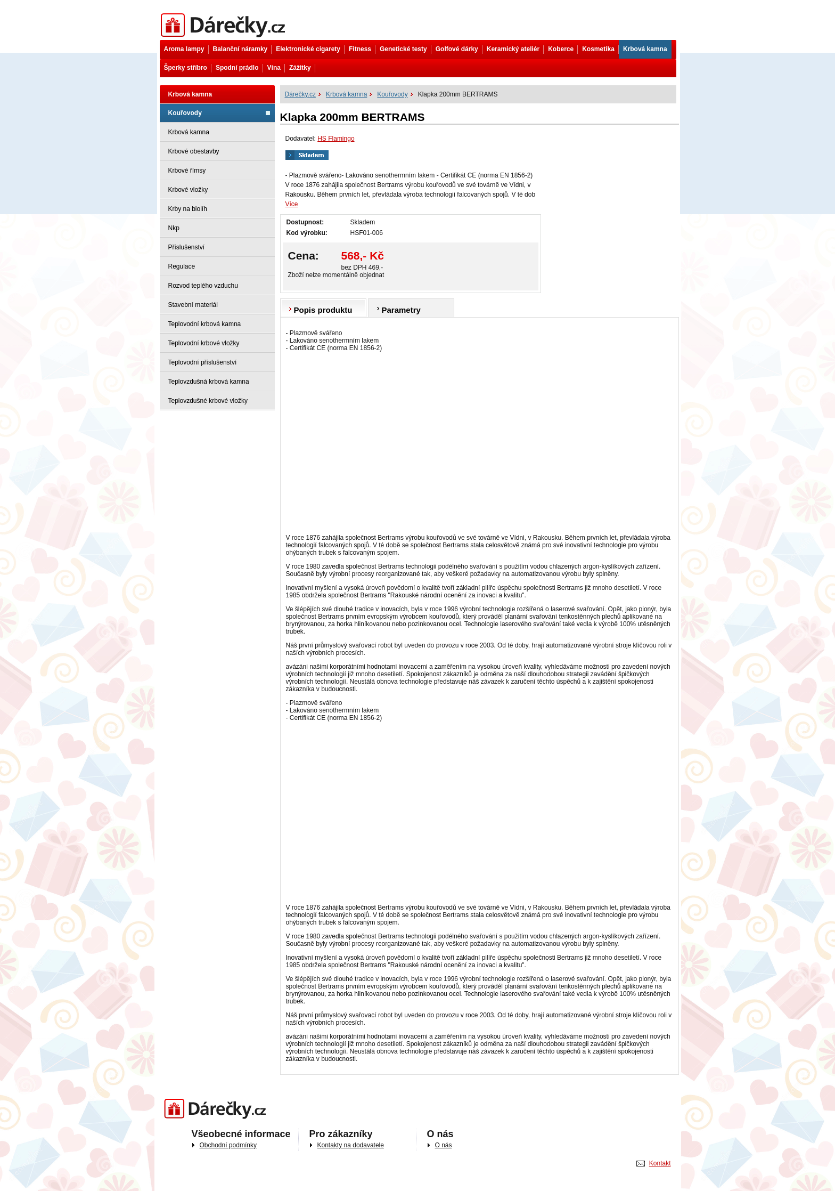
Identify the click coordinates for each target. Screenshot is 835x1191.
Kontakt (660, 1163)
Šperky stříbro (185, 67)
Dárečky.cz (225, 25)
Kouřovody (185, 113)
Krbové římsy (187, 170)
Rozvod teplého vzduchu (203, 285)
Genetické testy (403, 49)
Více (291, 204)
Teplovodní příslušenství (202, 362)
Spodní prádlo (237, 67)
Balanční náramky (240, 49)
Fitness (360, 49)
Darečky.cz (217, 1109)
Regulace (181, 266)
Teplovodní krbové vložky (204, 343)
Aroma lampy (184, 49)
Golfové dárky (457, 49)
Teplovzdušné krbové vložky (208, 400)
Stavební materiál (193, 305)
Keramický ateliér (513, 49)
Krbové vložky (188, 189)
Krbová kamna (645, 49)
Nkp (173, 228)
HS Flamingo (335, 138)
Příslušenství (186, 247)
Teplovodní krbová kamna (204, 324)
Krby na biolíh (187, 209)
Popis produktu (323, 309)
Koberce (561, 49)
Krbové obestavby (193, 151)
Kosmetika (598, 49)
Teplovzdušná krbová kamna (208, 381)
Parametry (401, 309)
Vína (274, 67)
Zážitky (300, 67)
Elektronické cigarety (308, 49)
